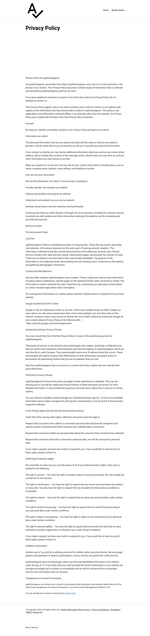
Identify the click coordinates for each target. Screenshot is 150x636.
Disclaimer (115, 610)
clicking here (69, 593)
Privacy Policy (84, 610)
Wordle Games (118, 10)
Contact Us (37, 612)
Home (105, 10)
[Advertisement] (75, 51)
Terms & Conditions (101, 610)
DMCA (29, 612)
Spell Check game (69, 610)
